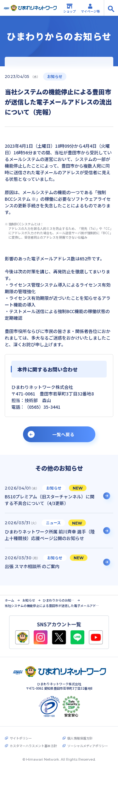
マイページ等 (90, 8)
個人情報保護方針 (80, 729)
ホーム (9, 591)
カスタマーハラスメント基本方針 (33, 736)
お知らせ (28, 591)
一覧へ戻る (63, 434)
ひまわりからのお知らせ (58, 591)
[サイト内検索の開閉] (111, 8)
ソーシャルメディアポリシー (87, 736)
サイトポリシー (21, 729)
